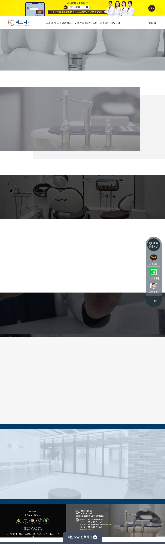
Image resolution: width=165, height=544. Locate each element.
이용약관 (39, 528)
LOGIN (152, 22)
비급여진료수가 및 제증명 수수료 (33, 530)
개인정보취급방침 (29, 528)
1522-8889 (33, 514)
